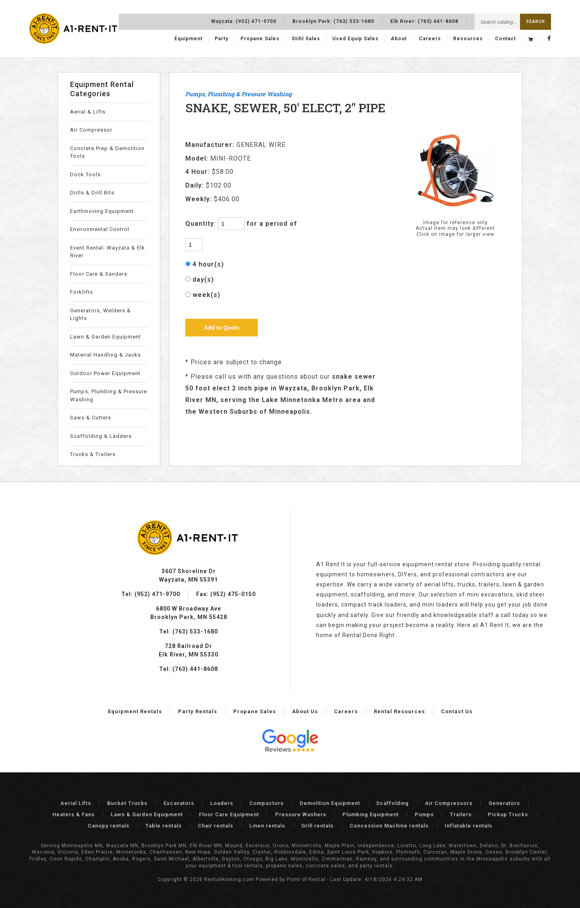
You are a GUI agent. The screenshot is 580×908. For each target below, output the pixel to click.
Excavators (179, 803)
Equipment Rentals (135, 711)
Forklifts (81, 292)
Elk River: (424, 20)
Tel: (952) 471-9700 (150, 594)
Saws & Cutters (90, 418)
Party (221, 39)
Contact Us (456, 711)
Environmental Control (99, 229)
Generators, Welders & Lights (100, 314)
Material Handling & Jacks (105, 355)
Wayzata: (243, 20)
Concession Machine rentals (389, 826)
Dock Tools (85, 174)
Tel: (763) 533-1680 (188, 631)
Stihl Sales (306, 39)
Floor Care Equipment (229, 814)
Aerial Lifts (75, 803)
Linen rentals (267, 826)
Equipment (188, 39)
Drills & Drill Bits (92, 193)
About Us (305, 711)
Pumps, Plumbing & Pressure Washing (108, 395)
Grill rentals (317, 826)
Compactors (266, 803)
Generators (504, 803)
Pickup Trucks (508, 814)
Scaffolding (392, 803)
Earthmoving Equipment (102, 211)
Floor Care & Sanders (98, 274)
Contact (505, 39)
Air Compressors (448, 803)
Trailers (461, 814)
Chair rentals (215, 826)
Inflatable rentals (468, 826)
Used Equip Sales (355, 39)
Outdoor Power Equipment (105, 373)
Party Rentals (197, 711)
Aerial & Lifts (88, 112)
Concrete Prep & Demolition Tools (107, 152)
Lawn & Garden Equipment (105, 337)
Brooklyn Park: (333, 20)
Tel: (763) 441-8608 (188, 669)
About (399, 39)
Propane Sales (260, 39)
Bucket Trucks (127, 803)
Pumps (424, 814)
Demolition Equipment (330, 803)
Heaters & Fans (73, 814)
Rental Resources (399, 711)
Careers (430, 39)
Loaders (221, 803)
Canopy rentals (108, 826)
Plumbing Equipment (370, 814)
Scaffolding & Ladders (101, 436)
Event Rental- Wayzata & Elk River (107, 252)
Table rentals (163, 826)
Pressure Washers (300, 814)
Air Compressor (91, 130)
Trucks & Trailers (93, 454)
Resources (468, 39)
